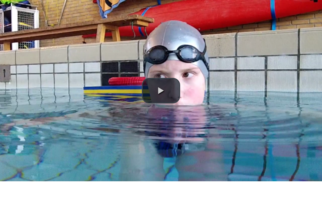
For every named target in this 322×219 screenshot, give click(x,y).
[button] (161, 90)
